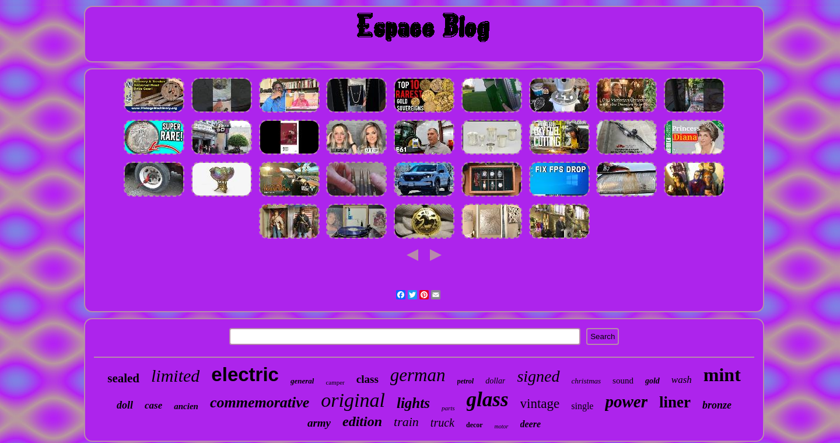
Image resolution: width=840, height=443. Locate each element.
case (153, 405)
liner (675, 402)
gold (652, 380)
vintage (540, 403)
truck (442, 422)
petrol (465, 381)
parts (448, 407)
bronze (717, 405)
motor (502, 426)
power (626, 401)
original (353, 400)
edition (362, 421)
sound (623, 380)
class (367, 379)
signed (538, 376)
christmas (586, 380)
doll (125, 405)
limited (175, 375)
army (319, 423)
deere (530, 424)
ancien (186, 406)
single (582, 406)
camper (335, 382)
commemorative (259, 402)
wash (681, 379)
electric (245, 374)
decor (474, 425)
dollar (495, 380)
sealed (123, 378)
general (302, 380)
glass (488, 399)
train (406, 421)
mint (722, 374)
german (418, 375)
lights (413, 403)
